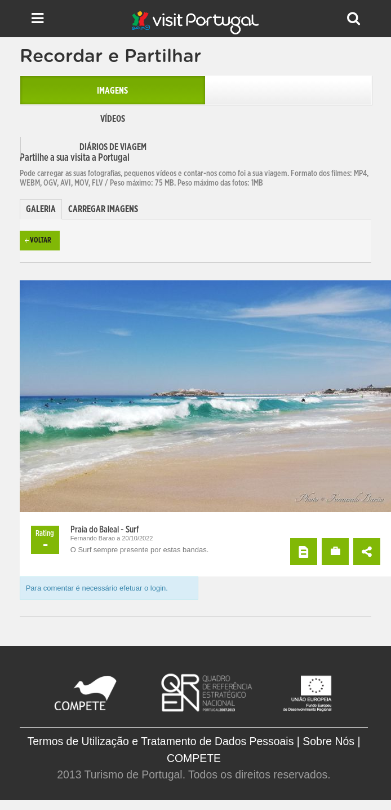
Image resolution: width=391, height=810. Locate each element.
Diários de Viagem (112, 147)
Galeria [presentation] (41, 209)
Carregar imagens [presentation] (103, 209)
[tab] (41, 209)
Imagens (112, 90)
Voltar (40, 240)
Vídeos (112, 119)
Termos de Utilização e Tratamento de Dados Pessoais (161, 741)
